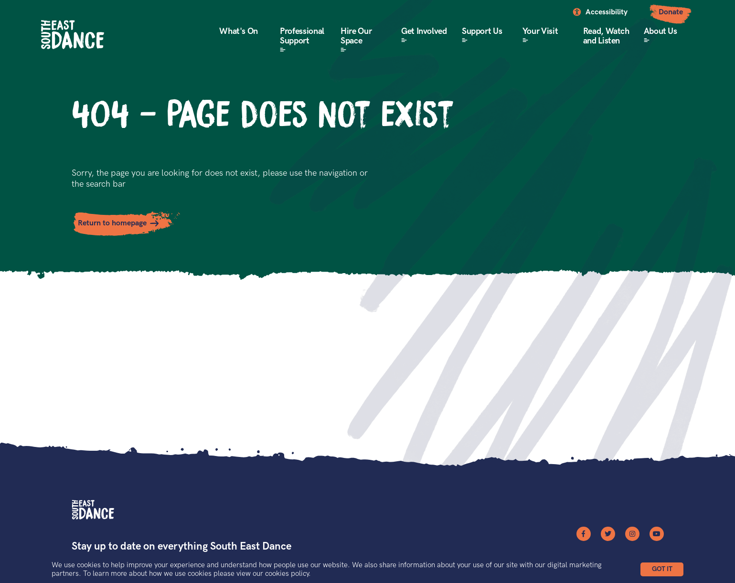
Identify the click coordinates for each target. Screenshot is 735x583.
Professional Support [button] (302, 36)
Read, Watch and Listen (606, 36)
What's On (238, 31)
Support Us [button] (482, 31)
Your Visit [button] (540, 31)
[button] (661, 569)
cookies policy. (288, 573)
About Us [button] (660, 31)
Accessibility (607, 12)
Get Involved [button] (424, 31)
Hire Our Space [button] (356, 36)
